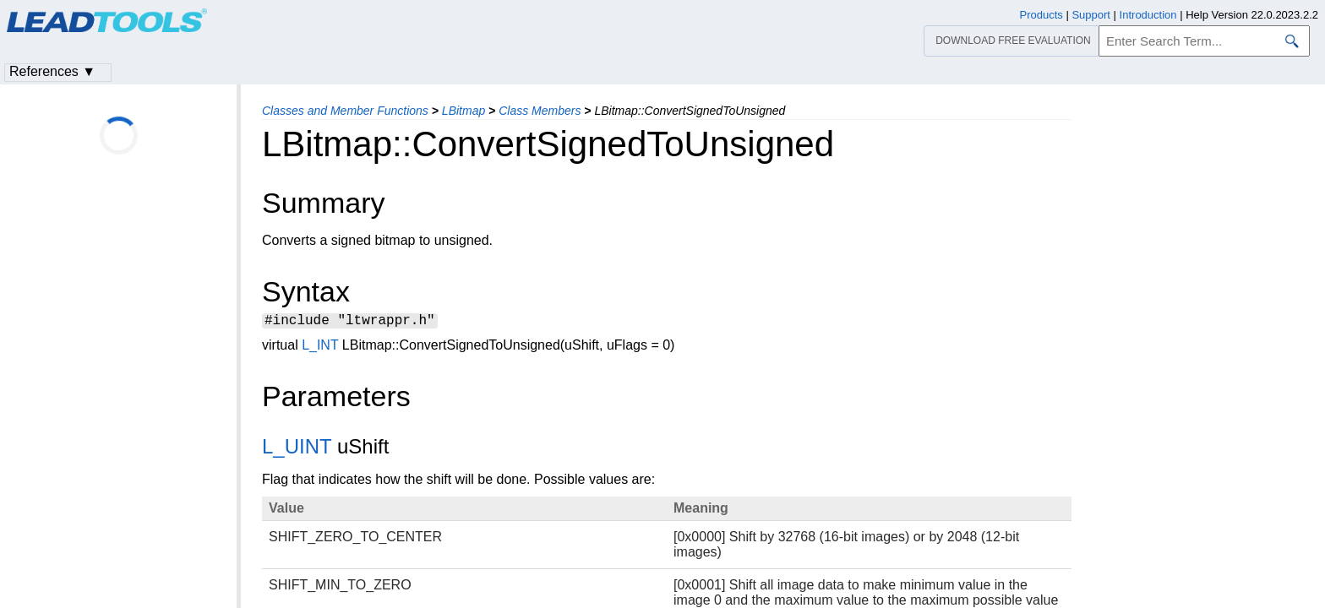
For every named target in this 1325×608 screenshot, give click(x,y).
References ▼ (52, 71)
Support (1090, 14)
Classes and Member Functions (345, 110)
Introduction (1148, 14)
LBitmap (463, 110)
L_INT (320, 347)
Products (1041, 14)
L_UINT (296, 448)
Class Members (540, 110)
